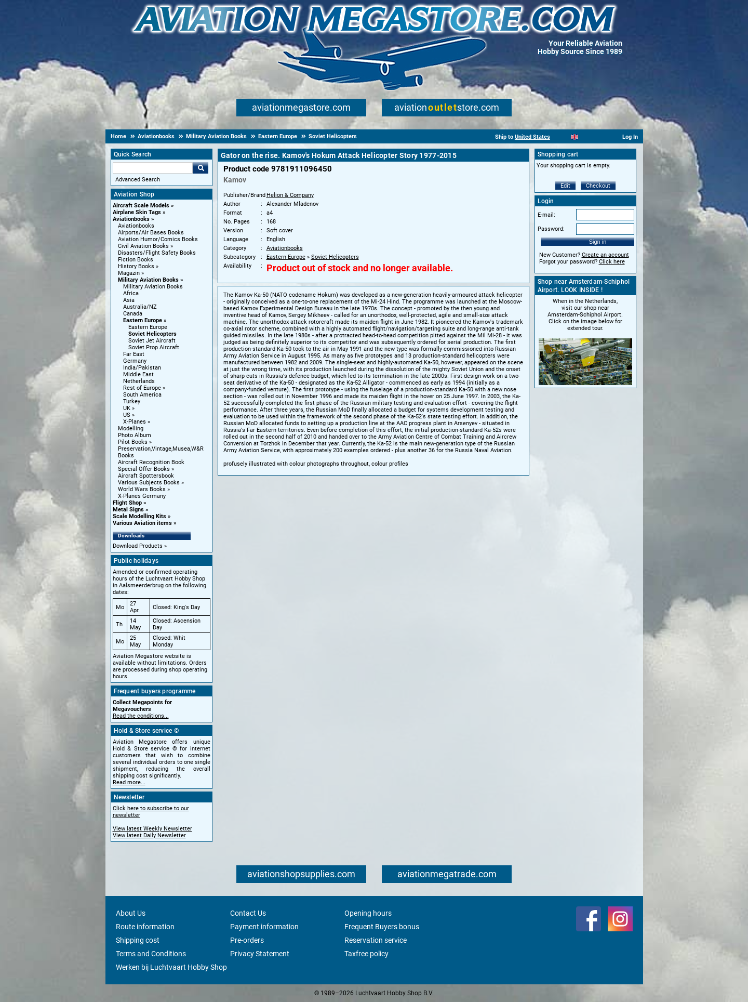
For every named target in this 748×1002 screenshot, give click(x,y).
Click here (612, 261)
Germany (134, 361)
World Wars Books (142, 489)
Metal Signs (128, 509)
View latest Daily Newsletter (149, 835)
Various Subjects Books (149, 482)
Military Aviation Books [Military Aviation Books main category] (153, 286)
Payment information (264, 926)
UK (126, 408)
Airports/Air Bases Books (151, 232)
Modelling (130, 428)
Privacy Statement (259, 954)
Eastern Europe (142, 320)
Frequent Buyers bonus (381, 926)
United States (532, 137)
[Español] (587, 137)
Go (200, 168)
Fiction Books (135, 259)
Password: (551, 229)
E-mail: (546, 215)
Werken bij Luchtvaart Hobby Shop (171, 967)
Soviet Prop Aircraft (153, 347)
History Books (136, 266)
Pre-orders (247, 940)
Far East (133, 354)
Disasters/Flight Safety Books (157, 252)
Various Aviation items (142, 523)
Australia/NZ (140, 307)
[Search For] (153, 168)
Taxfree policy (366, 954)
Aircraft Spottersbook (146, 475)
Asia (129, 300)
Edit (565, 185)
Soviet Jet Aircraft (152, 340)
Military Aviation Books (148, 279)
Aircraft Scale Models (141, 205)
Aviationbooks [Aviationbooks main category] (136, 225)
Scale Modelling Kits (139, 516)
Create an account (605, 255)
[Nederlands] (562, 137)
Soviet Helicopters (152, 334)
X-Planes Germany (142, 496)
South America (142, 394)
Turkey (131, 401)
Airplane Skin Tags (137, 212)
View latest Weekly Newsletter (152, 828)
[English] (575, 137)
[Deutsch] (600, 137)
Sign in (598, 242)
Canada (132, 313)
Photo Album (134, 435)
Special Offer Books (144, 469)
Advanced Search (137, 179)
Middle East (138, 374)
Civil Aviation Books (143, 246)
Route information (145, 926)
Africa (131, 293)
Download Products (138, 546)
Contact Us (248, 913)
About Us (130, 913)
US (126, 415)
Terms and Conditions (151, 954)
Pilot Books (133, 442)
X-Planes (134, 421)
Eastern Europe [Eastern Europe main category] (147, 327)
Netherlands (139, 381)
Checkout (598, 185)
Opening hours (368, 913)
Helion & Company (290, 195)
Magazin (129, 273)
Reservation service (375, 940)
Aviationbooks (131, 219)
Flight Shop (127, 502)
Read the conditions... (141, 716)
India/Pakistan (142, 367)
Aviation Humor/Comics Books (158, 239)
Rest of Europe (142, 388)
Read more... (129, 782)
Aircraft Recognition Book (151, 462)
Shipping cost (137, 940)
